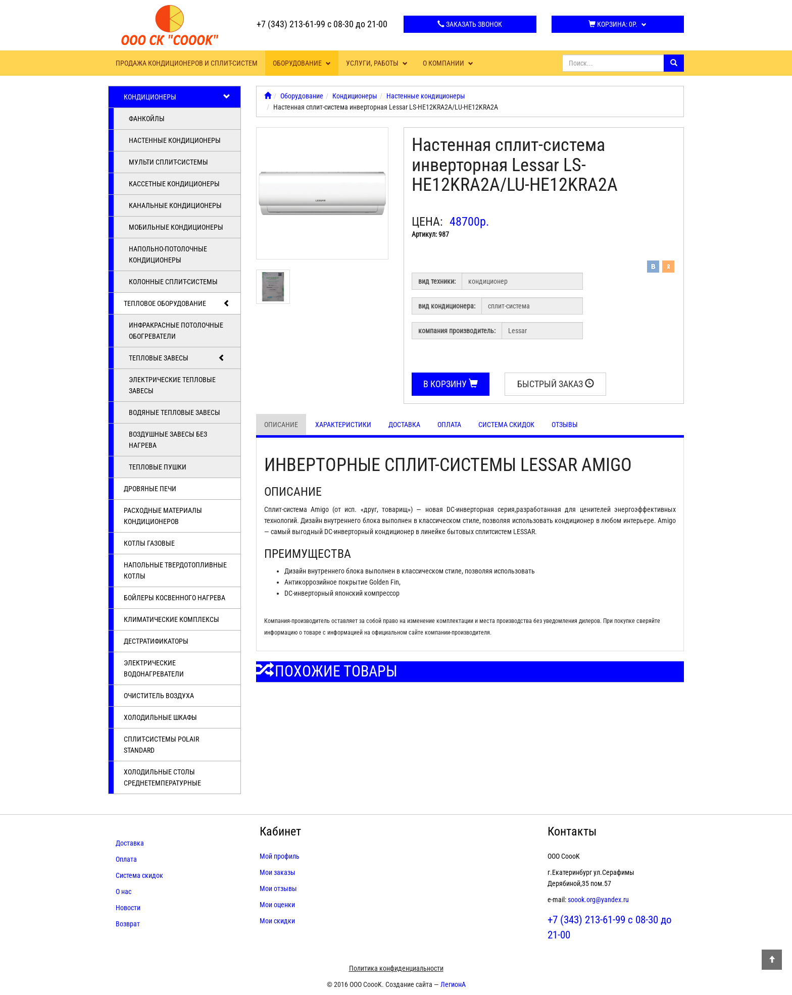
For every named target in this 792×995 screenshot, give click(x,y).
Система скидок (506, 425)
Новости (128, 908)
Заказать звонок (469, 24)
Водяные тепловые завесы (174, 412)
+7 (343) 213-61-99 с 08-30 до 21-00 (322, 24)
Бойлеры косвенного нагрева (174, 598)
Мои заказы (277, 872)
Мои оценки (277, 905)
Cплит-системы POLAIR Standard (161, 744)
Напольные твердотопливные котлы (175, 570)
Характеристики (343, 425)
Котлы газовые (149, 543)
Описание (281, 425)
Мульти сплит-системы (168, 162)
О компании (448, 63)
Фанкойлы (147, 119)
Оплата (449, 425)
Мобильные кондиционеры (176, 227)
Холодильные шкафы (160, 717)
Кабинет (280, 831)
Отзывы (565, 425)
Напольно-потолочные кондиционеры (168, 254)
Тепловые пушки (157, 467)
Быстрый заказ (555, 384)
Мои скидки (277, 921)
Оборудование (302, 63)
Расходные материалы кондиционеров (163, 516)
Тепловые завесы (177, 358)
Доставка (404, 425)
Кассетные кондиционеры (174, 184)
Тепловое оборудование (177, 303)
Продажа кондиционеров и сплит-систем (187, 63)
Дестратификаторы (156, 641)
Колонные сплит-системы (173, 282)
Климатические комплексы (171, 619)
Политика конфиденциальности (396, 968)
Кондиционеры (177, 97)
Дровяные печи (150, 489)
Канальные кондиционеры (175, 205)
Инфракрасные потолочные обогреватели (176, 330)
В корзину (450, 384)
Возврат (128, 924)
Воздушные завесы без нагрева (168, 439)
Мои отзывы (278, 888)
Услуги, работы (377, 63)
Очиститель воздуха (159, 696)
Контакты (572, 831)
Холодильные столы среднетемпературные (162, 777)
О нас (123, 891)
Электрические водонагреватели (154, 668)
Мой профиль (280, 856)
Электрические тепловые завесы (172, 385)
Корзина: (617, 24)
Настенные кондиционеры (175, 140)
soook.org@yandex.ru (598, 900)
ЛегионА (453, 984)
